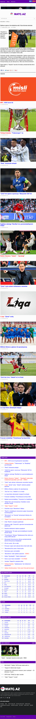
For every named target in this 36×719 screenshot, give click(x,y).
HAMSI (33, 643)
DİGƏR (31, 705)
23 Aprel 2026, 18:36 (5, 348)
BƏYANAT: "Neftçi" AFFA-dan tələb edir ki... (17, 665)
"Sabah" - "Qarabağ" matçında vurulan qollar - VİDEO (14, 658)
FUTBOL (7, 21)
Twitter (30, 1)
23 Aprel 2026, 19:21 (5, 288)
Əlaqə (8, 1)
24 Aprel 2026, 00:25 (5, 104)
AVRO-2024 (26, 705)
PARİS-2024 (27, 703)
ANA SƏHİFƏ (2, 21)
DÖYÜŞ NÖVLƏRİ (20, 703)
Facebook (31, 1)
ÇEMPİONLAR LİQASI (5, 705)
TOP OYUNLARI (11, 703)
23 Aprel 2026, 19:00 (5, 318)
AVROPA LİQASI (14, 705)
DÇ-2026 (21, 705)
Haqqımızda (2, 1)
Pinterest (35, 1)
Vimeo (7, 697)
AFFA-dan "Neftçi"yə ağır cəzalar (14, 674)
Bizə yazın (13, 1)
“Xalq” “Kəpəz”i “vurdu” (11, 677)
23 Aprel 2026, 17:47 (5, 409)
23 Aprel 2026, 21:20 (5, 195)
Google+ (33, 1)
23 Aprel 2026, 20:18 (5, 227)
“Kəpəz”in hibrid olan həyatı (13, 668)
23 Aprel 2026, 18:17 (5, 379)
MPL (6, 703)
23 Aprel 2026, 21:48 (5, 165)
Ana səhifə (2, 716)
